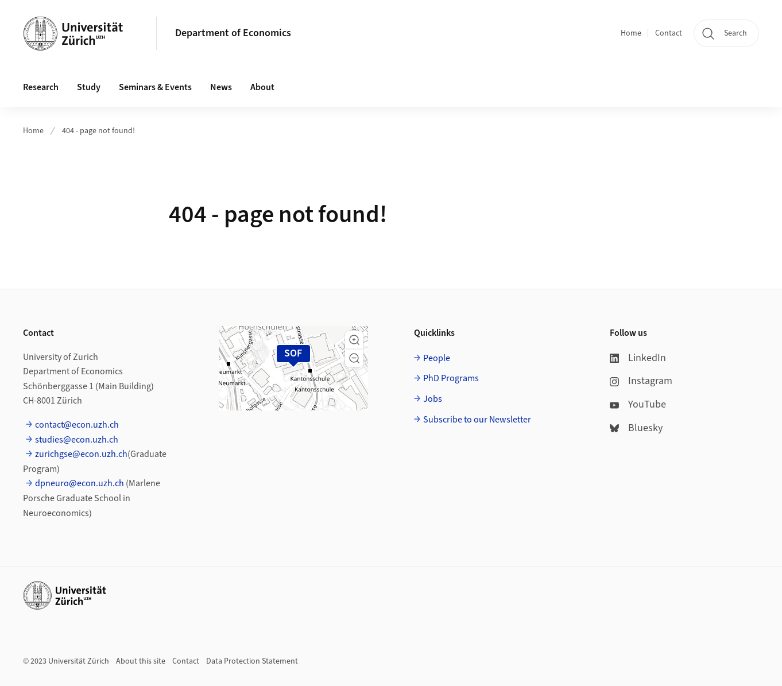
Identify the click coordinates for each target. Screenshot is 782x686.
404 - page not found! (98, 131)
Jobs (432, 399)
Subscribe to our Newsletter (477, 419)
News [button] (221, 87)
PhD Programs (451, 378)
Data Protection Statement (252, 661)
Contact (668, 33)
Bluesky (636, 428)
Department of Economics (233, 33)
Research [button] (41, 87)
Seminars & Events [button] (155, 87)
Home (631, 33)
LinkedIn (638, 358)
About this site (140, 661)
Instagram (641, 381)
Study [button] (88, 87)
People (436, 358)
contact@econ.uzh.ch (77, 424)
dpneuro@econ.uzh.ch (79, 483)
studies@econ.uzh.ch (76, 439)
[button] (354, 340)
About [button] (262, 87)
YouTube (638, 404)
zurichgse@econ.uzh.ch (81, 454)
